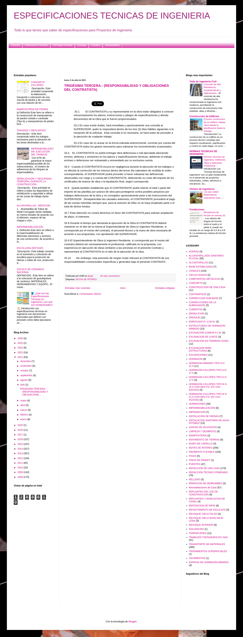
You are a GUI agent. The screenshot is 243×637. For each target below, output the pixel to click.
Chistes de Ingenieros (201, 189)
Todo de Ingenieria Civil (202, 81)
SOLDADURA (196, 529)
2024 (21, 347)
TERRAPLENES (198, 533)
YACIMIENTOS (197, 558)
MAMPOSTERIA (198, 435)
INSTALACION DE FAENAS (204, 416)
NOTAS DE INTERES (86, 279)
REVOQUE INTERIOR (201, 524)
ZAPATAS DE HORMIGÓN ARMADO (209, 562)
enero (23, 419)
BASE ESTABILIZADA (201, 266)
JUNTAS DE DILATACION (203, 427)
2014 (21, 448)
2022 (21, 352)
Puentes (15, 45)
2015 (21, 444)
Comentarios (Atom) (90, 293)
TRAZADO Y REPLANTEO (31, 130)
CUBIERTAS (196, 309)
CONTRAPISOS (198, 294)
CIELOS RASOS (198, 275)
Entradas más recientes (77, 288)
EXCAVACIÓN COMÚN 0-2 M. (205, 332)
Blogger (132, 621)
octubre (24, 370)
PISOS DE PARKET (199, 460)
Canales (95, 45)
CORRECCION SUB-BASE (203, 298)
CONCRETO (196, 283)
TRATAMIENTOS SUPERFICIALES (208, 551)
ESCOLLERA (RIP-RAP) (30, 248)
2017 (21, 434)
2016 (21, 439)
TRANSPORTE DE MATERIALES (207, 544)
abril (22, 405)
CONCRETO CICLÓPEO (38, 83)
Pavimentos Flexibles (36, 45)
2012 (21, 458)
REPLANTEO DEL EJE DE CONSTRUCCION (203, 493)
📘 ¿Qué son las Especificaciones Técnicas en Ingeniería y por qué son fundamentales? (42, 299)
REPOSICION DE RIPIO (202, 505)
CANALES (194, 270)
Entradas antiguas (165, 288)
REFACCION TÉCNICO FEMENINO (208, 472)
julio (22, 384)
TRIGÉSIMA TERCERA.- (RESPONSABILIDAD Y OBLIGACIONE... (34, 391)
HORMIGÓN (196, 359)
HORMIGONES (197, 403)
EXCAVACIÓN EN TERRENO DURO (209, 341)
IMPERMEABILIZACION (30, 226)
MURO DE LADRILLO (201, 443)
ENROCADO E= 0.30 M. (202, 321)
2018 (21, 430)
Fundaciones (196, 209)
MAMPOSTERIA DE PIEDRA (32, 109)
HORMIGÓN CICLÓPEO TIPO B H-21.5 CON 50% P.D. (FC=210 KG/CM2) (208, 387)
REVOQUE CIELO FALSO (203, 513)
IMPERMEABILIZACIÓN (202, 408)
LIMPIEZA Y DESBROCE (202, 431)
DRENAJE (194, 317)
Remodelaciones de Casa (202, 487)
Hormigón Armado (62, 45)
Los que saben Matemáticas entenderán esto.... (214, 195)
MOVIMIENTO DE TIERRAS (204, 439)
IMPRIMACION (197, 412)
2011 (21, 462)
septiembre (26, 375)
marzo (24, 410)
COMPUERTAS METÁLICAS (204, 279)
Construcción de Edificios (204, 116)
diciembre (25, 361)
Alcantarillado (112, 45)
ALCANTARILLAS (198, 262)
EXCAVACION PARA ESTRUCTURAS (200, 349)
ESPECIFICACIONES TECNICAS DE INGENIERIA (112, 15)
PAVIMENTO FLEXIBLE (202, 451)
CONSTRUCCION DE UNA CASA (207, 287)
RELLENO (194, 479)
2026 (21, 338)
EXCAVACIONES (198, 354)
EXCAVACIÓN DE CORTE (203, 336)
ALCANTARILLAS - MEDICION (33, 205)
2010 (21, 467)
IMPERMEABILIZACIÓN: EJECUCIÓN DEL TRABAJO (42, 151)
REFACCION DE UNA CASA (204, 468)
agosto (24, 380)
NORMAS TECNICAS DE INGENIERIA (203, 152)
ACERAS (194, 251)
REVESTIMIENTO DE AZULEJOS (207, 509)
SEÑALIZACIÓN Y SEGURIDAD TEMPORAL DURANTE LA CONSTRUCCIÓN (34, 181)
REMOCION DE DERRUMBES (205, 483)
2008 (21, 477)
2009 (21, 472)
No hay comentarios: (110, 276)
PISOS (192, 456)
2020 (21, 425)
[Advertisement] (117, 61)
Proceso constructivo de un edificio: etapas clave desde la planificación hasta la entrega (214, 125)
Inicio (123, 288)
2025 (21, 343)
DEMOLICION (196, 313)
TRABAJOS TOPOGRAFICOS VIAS (208, 537)
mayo (23, 400)
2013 (21, 453)
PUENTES (194, 464)
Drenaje (81, 45)
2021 (21, 357)
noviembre (26, 365)
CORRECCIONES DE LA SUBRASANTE (202, 304)
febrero (24, 414)
